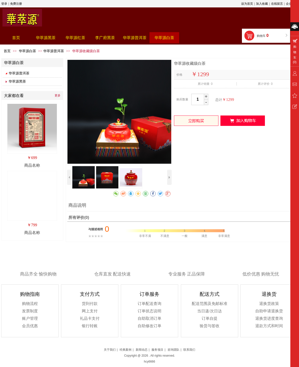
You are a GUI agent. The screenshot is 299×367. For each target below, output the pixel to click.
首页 (7, 51)
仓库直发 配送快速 (112, 274)
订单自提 (209, 318)
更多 (58, 95)
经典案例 (125, 349)
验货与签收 (209, 326)
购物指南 (30, 294)
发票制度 (30, 311)
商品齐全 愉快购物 (38, 274)
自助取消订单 (149, 318)
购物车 (263, 35)
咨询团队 (173, 349)
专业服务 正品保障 (186, 274)
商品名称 (32, 165)
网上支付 (90, 311)
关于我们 (110, 349)
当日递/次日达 (209, 311)
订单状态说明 (149, 311)
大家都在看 (14, 95)
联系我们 (189, 349)
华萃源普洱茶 (53, 51)
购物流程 (30, 303)
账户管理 (30, 318)
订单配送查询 (149, 303)
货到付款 (90, 303)
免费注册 (16, 3)
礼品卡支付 (90, 318)
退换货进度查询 (269, 318)
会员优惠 (30, 326)
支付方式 (90, 294)
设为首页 (247, 3)
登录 (4, 3)
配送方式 (209, 294)
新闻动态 (142, 349)
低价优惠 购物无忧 (260, 274)
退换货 (269, 294)
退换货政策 (269, 303)
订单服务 (149, 294)
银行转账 (90, 326)
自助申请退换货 (269, 311)
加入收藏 (262, 3)
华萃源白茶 (28, 51)
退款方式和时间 (269, 326)
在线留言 (277, 3)
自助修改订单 (149, 326)
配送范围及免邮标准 (209, 303)
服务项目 (157, 349)
